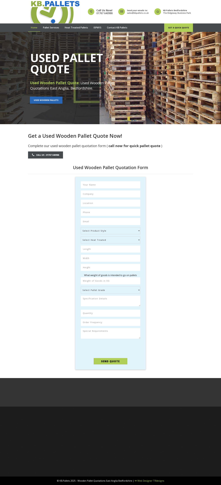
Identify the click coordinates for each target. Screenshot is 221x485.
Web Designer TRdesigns (149, 480)
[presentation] (110, 347)
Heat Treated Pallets (76, 27)
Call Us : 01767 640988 (47, 155)
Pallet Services (51, 27)
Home (34, 27)
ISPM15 (97, 27)
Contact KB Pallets (117, 27)
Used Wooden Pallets (45, 100)
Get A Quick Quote (178, 27)
